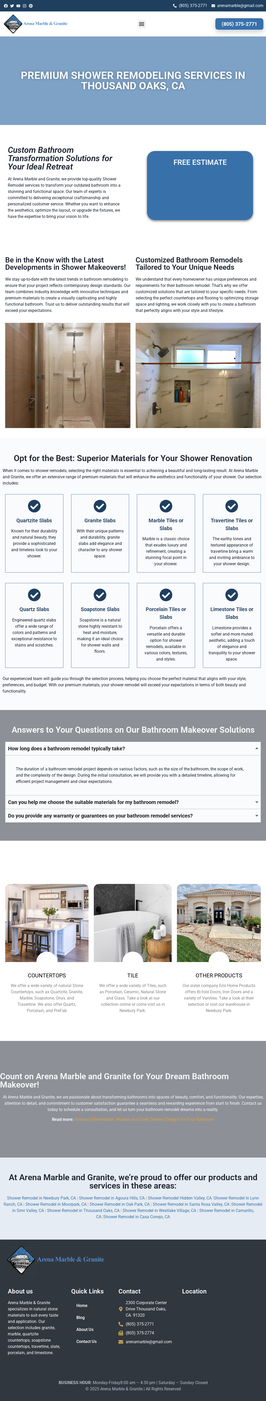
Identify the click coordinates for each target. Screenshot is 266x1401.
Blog (80, 1317)
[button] (141, 24)
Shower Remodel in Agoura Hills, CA (112, 1198)
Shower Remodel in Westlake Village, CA (159, 1210)
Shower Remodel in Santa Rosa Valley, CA (191, 1204)
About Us (85, 1329)
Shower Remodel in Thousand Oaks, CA (83, 1210)
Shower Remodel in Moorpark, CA (56, 1204)
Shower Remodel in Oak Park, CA (120, 1204)
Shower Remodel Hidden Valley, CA (180, 1198)
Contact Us (86, 1341)
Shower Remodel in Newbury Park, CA (42, 1198)
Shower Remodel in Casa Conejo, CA (136, 1216)
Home (82, 1305)
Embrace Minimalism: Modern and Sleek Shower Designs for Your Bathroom (144, 1119)
